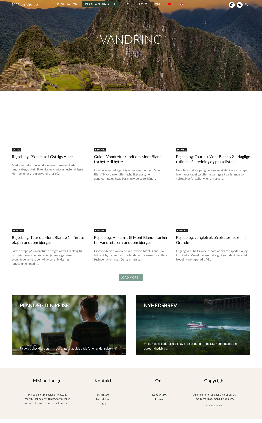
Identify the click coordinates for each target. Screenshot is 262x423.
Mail (103, 407)
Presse (159, 403)
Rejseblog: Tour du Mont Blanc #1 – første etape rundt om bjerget (48, 244)
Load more (131, 281)
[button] (246, 5)
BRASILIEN (182, 235)
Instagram (103, 398)
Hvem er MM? (159, 398)
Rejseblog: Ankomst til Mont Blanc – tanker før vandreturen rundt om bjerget (131, 244)
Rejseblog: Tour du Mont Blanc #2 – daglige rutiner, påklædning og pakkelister (213, 163)
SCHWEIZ (181, 153)
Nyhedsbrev (103, 403)
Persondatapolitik (215, 408)
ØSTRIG (16, 153)
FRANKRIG (100, 153)
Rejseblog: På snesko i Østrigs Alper (42, 160)
